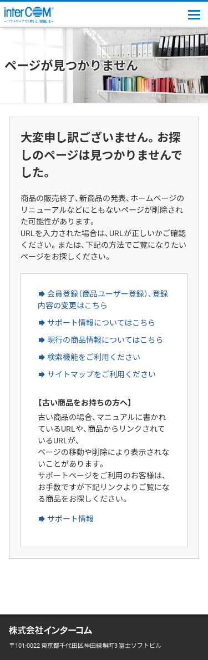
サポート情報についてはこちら (101, 322)
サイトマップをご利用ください (101, 373)
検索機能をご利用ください (93, 356)
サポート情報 (70, 518)
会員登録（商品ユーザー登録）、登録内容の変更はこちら (103, 299)
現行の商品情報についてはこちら (105, 339)
